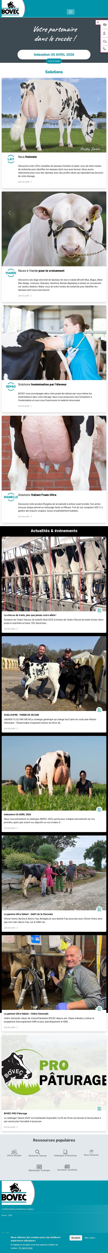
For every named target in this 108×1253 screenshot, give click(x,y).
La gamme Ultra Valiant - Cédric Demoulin (26, 1013)
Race (27, 157)
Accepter (75, 1237)
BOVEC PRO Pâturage (15, 1113)
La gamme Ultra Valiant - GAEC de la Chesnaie (28, 914)
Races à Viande (41, 270)
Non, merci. (90, 1237)
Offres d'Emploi (14, 1153)
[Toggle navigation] (71, 12)
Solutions (42, 384)
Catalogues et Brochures (65, 1153)
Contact (16, 1209)
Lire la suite (54, 61)
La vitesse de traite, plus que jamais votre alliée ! (30, 615)
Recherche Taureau (38, 1153)
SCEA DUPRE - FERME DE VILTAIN (21, 715)
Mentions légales (27, 1209)
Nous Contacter (91, 1153)
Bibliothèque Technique (39, 1168)
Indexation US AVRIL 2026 (54, 55)
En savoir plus (26, 1248)
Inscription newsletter (67, 1168)
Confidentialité (7, 1209)
